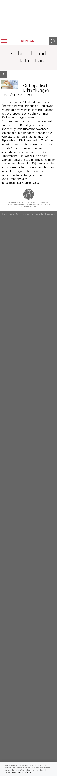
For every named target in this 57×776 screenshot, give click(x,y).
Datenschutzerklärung (21, 772)
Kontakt (28, 41)
